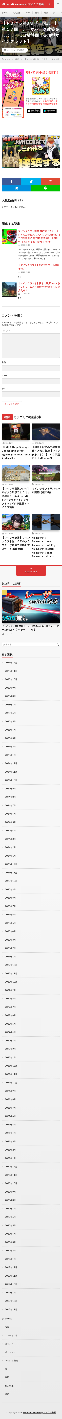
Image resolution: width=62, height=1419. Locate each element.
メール (5, 375)
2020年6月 (10, 1217)
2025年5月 (10, 721)
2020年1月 (10, 1259)
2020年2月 (10, 1250)
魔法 (37, 12)
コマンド (8, 634)
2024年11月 (11, 771)
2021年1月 (10, 1158)
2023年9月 (10, 889)
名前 (4, 362)
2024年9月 (10, 788)
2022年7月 (10, 1007)
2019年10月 (11, 1284)
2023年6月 (10, 914)
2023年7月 (10, 906)
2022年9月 (10, 990)
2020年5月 (10, 1225)
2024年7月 (10, 805)
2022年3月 (10, 1040)
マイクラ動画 (11, 1360)
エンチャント (11, 1335)
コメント (6, 331)
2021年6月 (10, 1116)
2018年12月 (11, 1301)
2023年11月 (11, 872)
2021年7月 (10, 1107)
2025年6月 (10, 713)
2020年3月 (10, 1242)
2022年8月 (10, 998)
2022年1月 (10, 1057)
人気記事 (17, 12)
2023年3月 (10, 939)
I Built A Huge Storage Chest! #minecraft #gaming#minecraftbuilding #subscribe (19, 452)
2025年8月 (10, 696)
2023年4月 (10, 931)
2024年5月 (10, 822)
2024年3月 (10, 839)
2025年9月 (10, 687)
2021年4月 (10, 1133)
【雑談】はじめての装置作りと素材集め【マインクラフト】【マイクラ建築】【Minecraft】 (46, 452)
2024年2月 (10, 847)
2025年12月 (11, 662)
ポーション (10, 1352)
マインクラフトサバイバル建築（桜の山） (46, 490)
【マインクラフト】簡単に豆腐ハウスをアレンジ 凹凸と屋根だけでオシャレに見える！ (39, 287)
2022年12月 (11, 965)
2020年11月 (11, 1175)
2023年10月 (11, 881)
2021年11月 (11, 1074)
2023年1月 (10, 956)
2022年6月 (10, 1015)
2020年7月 (10, 1208)
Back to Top (31, 571)
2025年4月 (10, 729)
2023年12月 (11, 864)
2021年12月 (11, 1065)
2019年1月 (10, 1292)
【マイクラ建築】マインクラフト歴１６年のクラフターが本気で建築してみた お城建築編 (16, 543)
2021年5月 (10, 1124)
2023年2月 (10, 948)
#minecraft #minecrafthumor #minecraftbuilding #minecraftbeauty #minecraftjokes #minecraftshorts (44, 547)
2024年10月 (11, 780)
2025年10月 (11, 679)
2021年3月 (10, 1141)
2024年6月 (10, 813)
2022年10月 (11, 981)
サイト (5, 389)
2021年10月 (11, 1082)
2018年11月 (11, 1309)
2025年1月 (10, 755)
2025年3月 (10, 738)
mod (28, 12)
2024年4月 (10, 830)
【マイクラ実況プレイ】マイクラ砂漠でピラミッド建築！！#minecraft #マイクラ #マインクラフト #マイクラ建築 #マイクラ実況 (16, 498)
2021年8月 (10, 1099)
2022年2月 (10, 1049)
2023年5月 (10, 923)
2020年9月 (10, 1191)
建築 (46, 12)
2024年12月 (11, 763)
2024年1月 (10, 855)
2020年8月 (10, 1200)
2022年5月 (10, 1023)
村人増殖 (9, 1385)
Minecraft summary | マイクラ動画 (39, 1412)
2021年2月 (10, 1149)
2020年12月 (11, 1166)
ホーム (5, 12)
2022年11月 (11, 973)
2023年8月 (10, 897)
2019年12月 (11, 1267)
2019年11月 (11, 1275)
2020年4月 (10, 1233)
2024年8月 (10, 797)
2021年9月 (10, 1091)
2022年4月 (10, 1032)
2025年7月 (10, 704)
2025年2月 (10, 746)
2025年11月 (11, 671)
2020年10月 (11, 1183)
